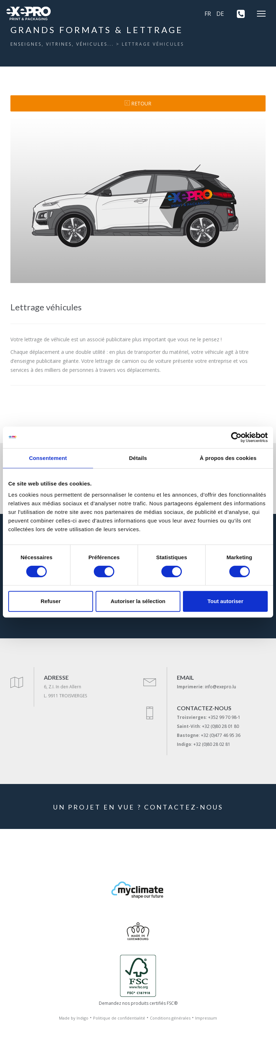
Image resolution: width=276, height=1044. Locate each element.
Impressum (206, 1018)
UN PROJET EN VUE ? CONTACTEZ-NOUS (138, 807)
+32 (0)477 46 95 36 (220, 735)
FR (207, 14)
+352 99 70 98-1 (224, 717)
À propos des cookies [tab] (228, 458)
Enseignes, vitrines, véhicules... (62, 44)
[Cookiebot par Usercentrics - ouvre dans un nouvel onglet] (236, 437)
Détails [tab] (138, 458)
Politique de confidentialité (119, 1018)
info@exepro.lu (220, 687)
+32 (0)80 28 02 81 (211, 744)
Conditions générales (170, 1018)
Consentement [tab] (48, 458)
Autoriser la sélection (138, 601)
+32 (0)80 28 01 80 (220, 726)
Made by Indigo (73, 1018)
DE (220, 14)
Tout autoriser (225, 601)
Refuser (51, 601)
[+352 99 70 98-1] (238, 13)
